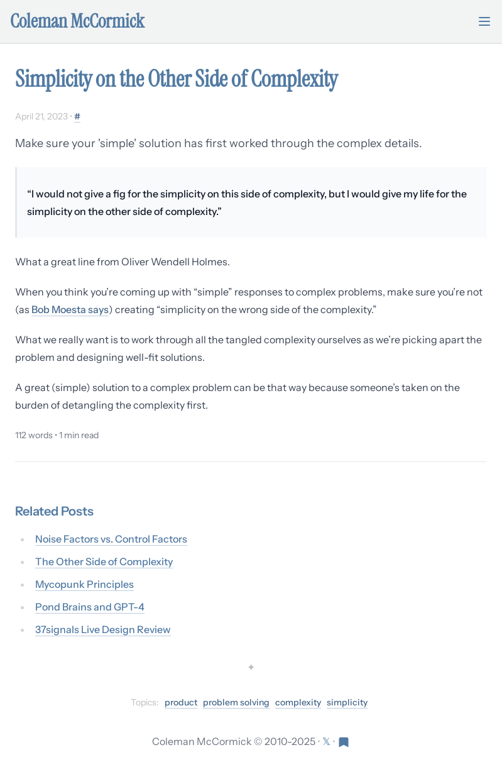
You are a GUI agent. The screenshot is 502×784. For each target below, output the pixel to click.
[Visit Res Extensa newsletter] (343, 741)
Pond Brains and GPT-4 (90, 606)
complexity (298, 702)
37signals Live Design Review (103, 629)
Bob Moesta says (70, 309)
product (181, 702)
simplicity (347, 702)
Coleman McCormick (77, 21)
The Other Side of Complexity (104, 561)
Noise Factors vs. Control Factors (111, 539)
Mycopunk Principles (84, 584)
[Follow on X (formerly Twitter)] (327, 741)
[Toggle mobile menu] (484, 21)
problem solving (236, 702)
